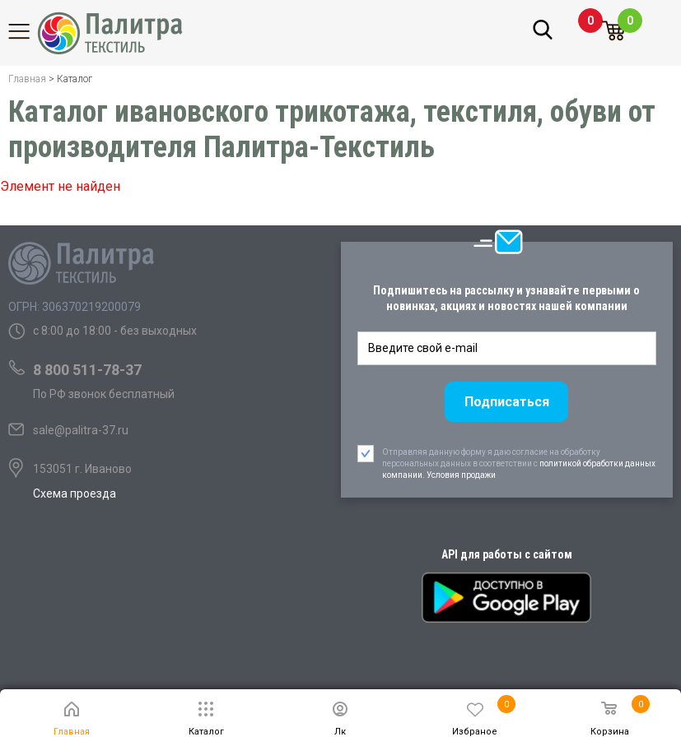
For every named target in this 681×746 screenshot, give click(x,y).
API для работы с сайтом (506, 554)
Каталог (28, 31)
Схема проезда (74, 493)
